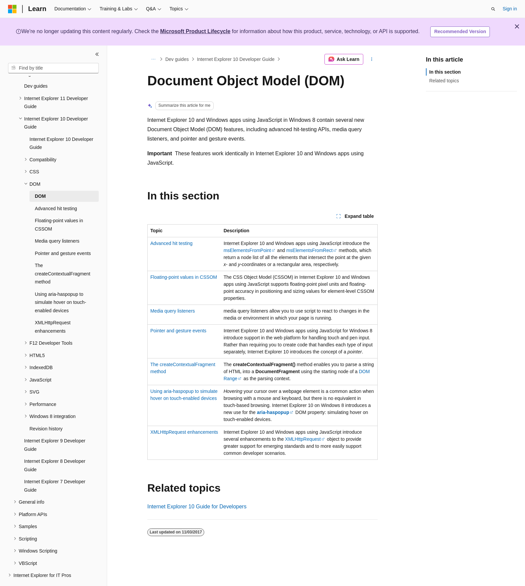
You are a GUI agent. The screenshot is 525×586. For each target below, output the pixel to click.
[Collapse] (97, 54)
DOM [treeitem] (40, 177)
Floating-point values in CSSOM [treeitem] (59, 206)
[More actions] (372, 59)
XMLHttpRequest (303, 439)
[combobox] (53, 68)
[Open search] (493, 9)
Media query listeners (172, 311)
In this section (445, 72)
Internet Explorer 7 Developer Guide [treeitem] (54, 467)
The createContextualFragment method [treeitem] (62, 255)
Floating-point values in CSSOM (183, 277)
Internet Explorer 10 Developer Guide (236, 59)
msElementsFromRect (309, 250)
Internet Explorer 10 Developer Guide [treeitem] (61, 125)
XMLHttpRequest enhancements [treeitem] (53, 308)
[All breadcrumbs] (153, 59)
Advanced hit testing (171, 243)
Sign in (510, 8)
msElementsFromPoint (247, 250)
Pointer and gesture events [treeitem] (63, 235)
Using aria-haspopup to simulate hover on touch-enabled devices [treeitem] (60, 284)
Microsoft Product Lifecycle (195, 31)
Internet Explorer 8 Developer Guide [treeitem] (54, 447)
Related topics (444, 80)
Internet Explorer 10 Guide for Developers (196, 506)
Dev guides (177, 59)
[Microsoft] (12, 9)
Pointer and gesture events (178, 330)
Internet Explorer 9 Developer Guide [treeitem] (54, 426)
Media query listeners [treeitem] (57, 222)
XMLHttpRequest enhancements (184, 432)
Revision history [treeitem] (46, 410)
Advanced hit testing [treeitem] (56, 190)
